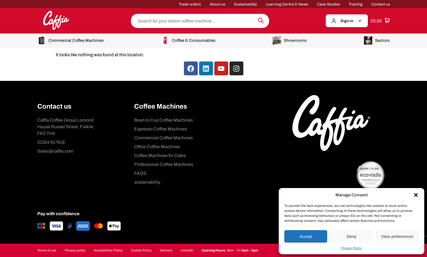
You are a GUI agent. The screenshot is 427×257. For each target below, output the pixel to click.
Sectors (377, 40)
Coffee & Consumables (188, 40)
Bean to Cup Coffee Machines (163, 120)
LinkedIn (187, 250)
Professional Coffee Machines (163, 164)
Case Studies (328, 4)
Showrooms (290, 40)
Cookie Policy (141, 250)
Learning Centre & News (287, 4)
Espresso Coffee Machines (160, 129)
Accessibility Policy (108, 250)
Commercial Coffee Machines (70, 40)
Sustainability (245, 4)
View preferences (397, 236)
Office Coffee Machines (157, 146)
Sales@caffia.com (55, 151)
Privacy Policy (351, 248)
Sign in (347, 21)
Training (356, 4)
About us (217, 4)
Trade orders (190, 4)
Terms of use (46, 250)
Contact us (380, 4)
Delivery (166, 250)
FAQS (140, 173)
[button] (416, 195)
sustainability (147, 182)
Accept (306, 236)
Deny (351, 236)
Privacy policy (75, 250)
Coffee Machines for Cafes (160, 155)
